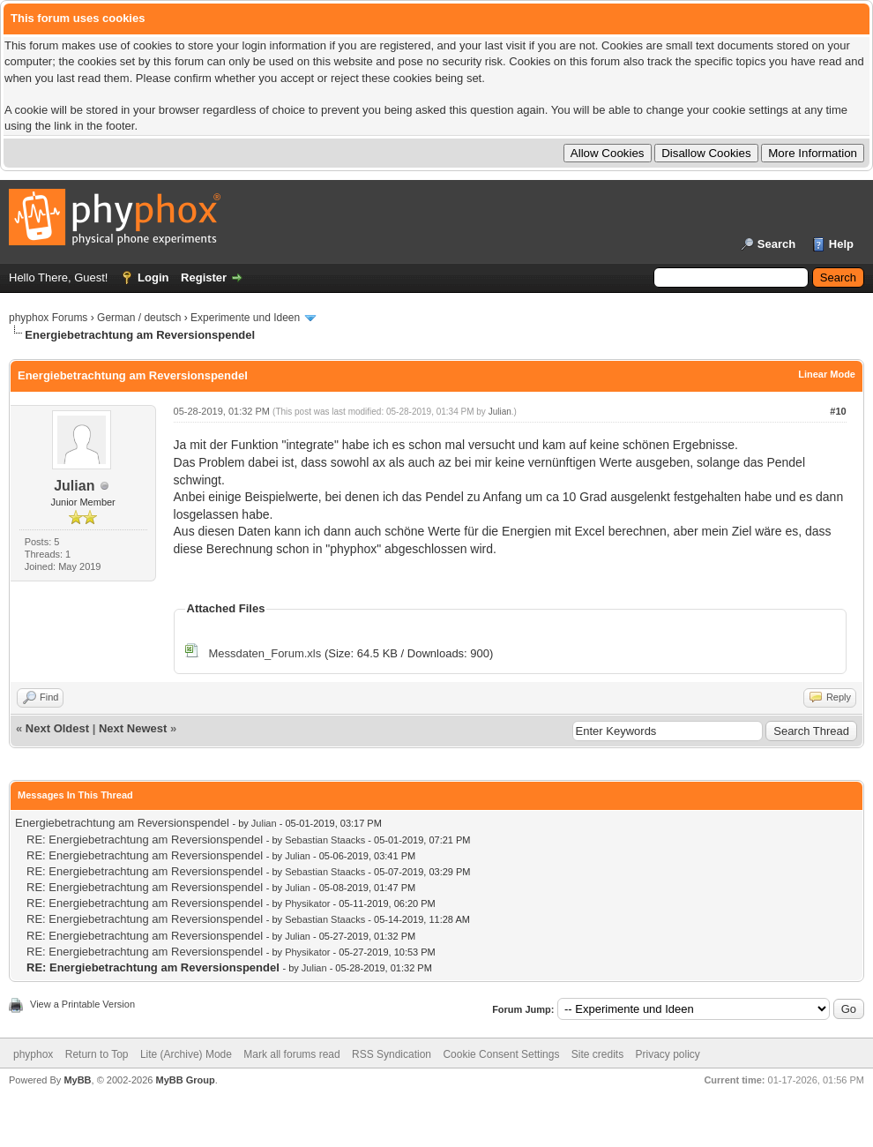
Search (776, 244)
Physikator (307, 903)
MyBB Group (184, 1080)
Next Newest (133, 728)
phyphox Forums (48, 317)
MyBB (77, 1080)
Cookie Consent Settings (501, 1054)
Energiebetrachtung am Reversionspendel (122, 822)
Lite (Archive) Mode (186, 1054)
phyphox (33, 1054)
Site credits (597, 1054)
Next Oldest (57, 728)
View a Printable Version (82, 1004)
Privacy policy (668, 1054)
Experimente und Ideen (245, 317)
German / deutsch (139, 317)
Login (153, 277)
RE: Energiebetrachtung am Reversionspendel (144, 839)
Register (204, 277)
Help (841, 244)
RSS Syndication (391, 1054)
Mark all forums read (291, 1054)
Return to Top (97, 1054)
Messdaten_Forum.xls (264, 653)
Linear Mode (826, 374)
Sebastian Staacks (325, 840)
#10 (838, 411)
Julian (74, 485)
